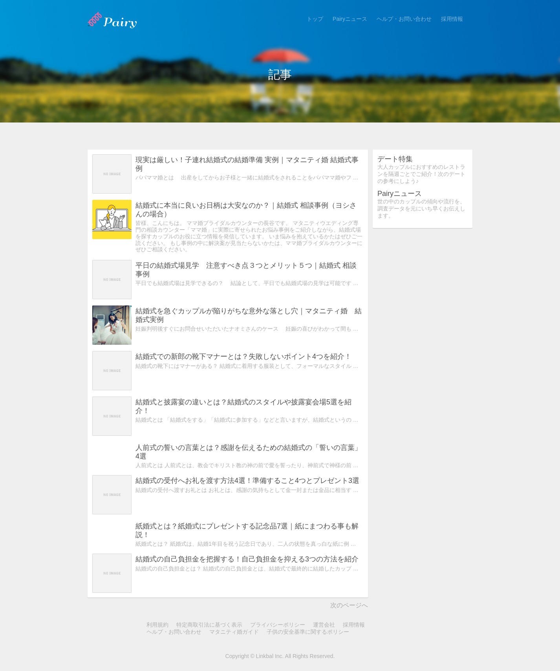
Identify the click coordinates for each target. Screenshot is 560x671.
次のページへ (349, 605)
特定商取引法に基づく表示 (209, 625)
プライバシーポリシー (277, 625)
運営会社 (324, 625)
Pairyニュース (350, 19)
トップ (315, 19)
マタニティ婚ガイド (234, 632)
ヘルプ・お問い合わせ (404, 19)
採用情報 (452, 19)
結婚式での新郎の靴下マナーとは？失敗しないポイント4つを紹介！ (243, 356)
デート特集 (395, 159)
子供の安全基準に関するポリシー (308, 632)
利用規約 (157, 625)
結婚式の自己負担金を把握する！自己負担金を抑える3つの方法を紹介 (247, 559)
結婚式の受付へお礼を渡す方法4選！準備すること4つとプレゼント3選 (247, 481)
